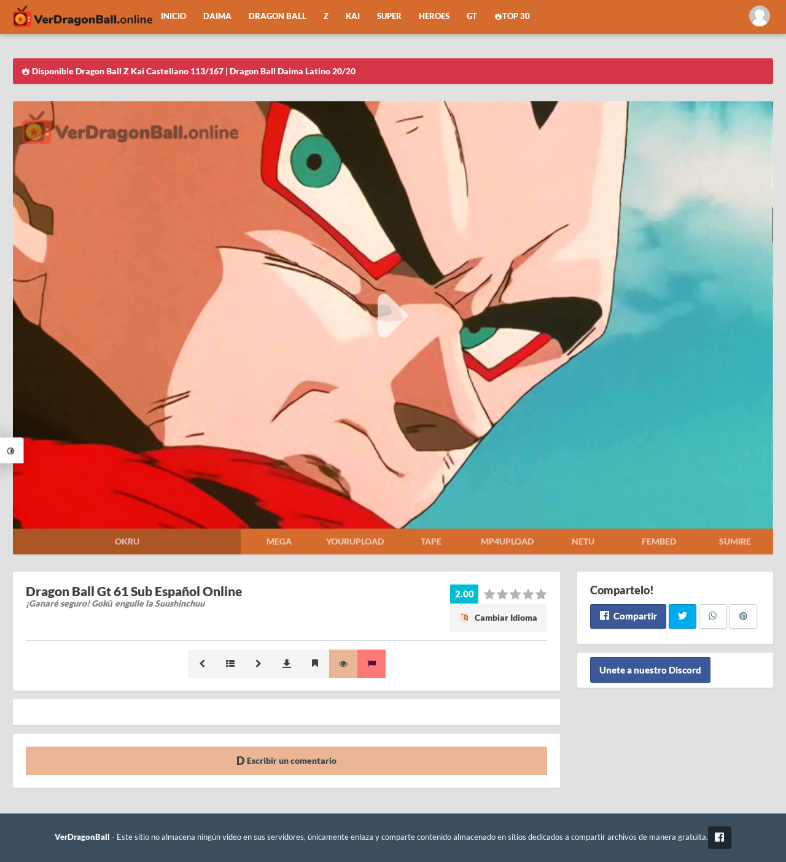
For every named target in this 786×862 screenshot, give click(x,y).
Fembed (659, 541)
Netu (583, 541)
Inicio (173, 16)
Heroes (434, 16)
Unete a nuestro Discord (650, 669)
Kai (353, 16)
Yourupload (355, 541)
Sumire (735, 541)
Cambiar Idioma (498, 617)
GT (472, 16)
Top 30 (512, 16)
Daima (217, 16)
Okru (127, 541)
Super (389, 16)
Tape (431, 541)
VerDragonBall (82, 837)
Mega (279, 541)
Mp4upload (507, 541)
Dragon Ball (277, 16)
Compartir (627, 615)
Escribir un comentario (286, 760)
